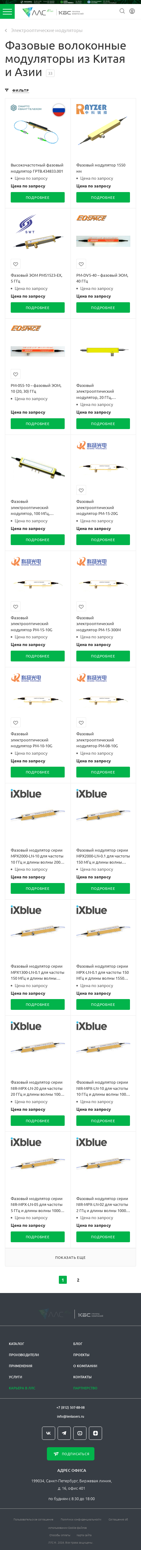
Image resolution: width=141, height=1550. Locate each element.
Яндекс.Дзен (95, 1431)
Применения (20, 1363)
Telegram (64, 1431)
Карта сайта (84, 1532)
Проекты (81, 1352)
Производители (24, 1352)
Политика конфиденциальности (81, 1517)
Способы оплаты (59, 1532)
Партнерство (85, 1385)
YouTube (79, 1431)
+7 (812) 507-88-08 (70, 1405)
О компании (85, 1363)
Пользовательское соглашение (33, 1517)
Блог (77, 1341)
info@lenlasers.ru (70, 1414)
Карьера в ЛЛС (22, 1385)
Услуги (15, 1374)
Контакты (82, 1374)
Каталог (16, 1341)
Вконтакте (48, 1431)
